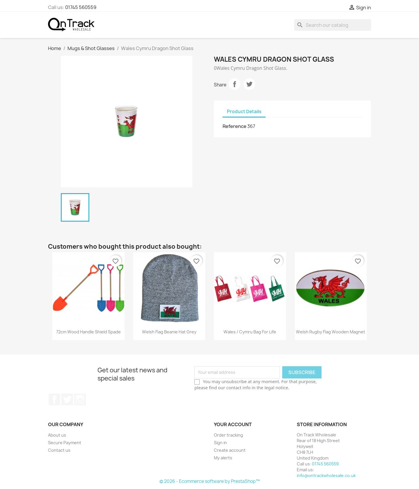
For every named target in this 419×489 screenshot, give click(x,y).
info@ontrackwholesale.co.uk (326, 475)
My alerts (223, 457)
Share (234, 84)
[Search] (332, 25)
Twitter (67, 399)
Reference (234, 126)
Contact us (59, 450)
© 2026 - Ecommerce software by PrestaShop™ (209, 481)
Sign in (220, 442)
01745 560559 (80, 7)
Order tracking (228, 435)
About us (57, 435)
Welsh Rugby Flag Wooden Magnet (330, 332)
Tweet (249, 84)
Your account (233, 424)
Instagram (80, 399)
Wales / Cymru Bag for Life (249, 332)
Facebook (54, 399)
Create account (230, 450)
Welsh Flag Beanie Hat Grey (169, 332)
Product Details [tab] (244, 112)
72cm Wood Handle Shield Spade (88, 332)
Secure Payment (64, 442)
